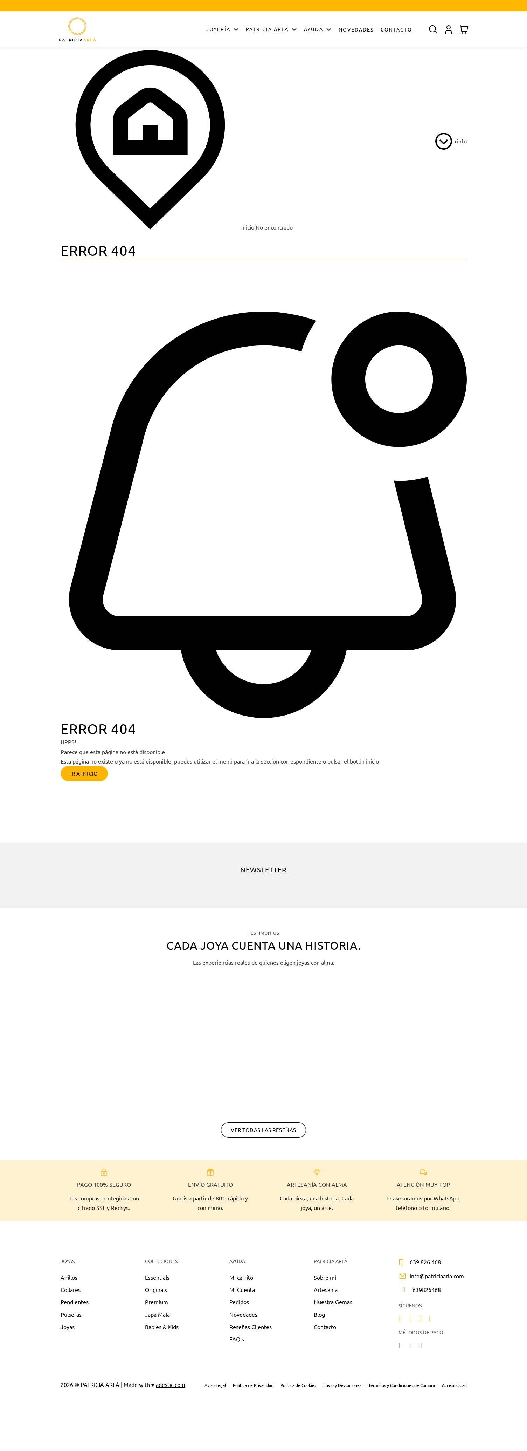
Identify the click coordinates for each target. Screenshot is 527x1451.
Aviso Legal (215, 1388)
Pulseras (71, 1317)
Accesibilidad (454, 1388)
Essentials (157, 1280)
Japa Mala (157, 1317)
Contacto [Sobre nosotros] (325, 1329)
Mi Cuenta (242, 1292)
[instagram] (400, 1322)
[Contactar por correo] (430, 1279)
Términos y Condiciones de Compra (401, 1388)
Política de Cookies (298, 1388)
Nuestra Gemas (333, 1304)
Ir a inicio (87, 773)
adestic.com (170, 1387)
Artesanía (326, 1292)
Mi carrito (241, 1280)
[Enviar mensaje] (418, 1292)
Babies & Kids (162, 1329)
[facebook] (410, 1322)
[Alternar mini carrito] (464, 29)
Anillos (69, 1280)
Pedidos (239, 1304)
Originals (156, 1292)
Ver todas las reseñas (263, 1132)
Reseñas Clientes (250, 1329)
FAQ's (236, 1342)
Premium (156, 1304)
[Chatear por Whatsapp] (263, 1231)
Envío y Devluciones (342, 1388)
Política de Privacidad (253, 1388)
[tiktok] (420, 1322)
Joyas (68, 1329)
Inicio (157, 227)
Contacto (396, 29)
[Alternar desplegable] (236, 29)
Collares (71, 1292)
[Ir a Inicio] (77, 29)
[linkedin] (430, 1322)
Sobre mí (325, 1280)
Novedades (356, 29)
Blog (319, 1317)
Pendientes (75, 1304)
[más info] (451, 141)
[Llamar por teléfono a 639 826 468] (417, 1265)
